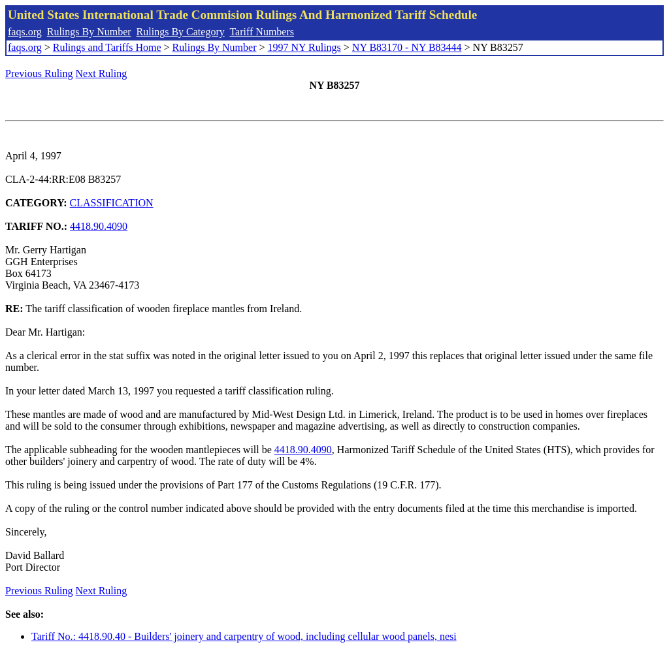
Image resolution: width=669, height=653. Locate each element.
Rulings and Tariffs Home (107, 47)
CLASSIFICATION (112, 202)
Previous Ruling (39, 73)
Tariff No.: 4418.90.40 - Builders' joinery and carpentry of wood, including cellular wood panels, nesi (244, 636)
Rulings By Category (181, 31)
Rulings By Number (89, 31)
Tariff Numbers (261, 31)
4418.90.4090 (98, 226)
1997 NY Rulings (304, 47)
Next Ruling (101, 73)
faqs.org (25, 31)
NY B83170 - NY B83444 (407, 47)
